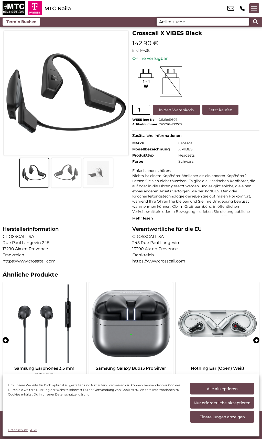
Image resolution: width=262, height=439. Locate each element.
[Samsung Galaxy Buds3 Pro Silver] (131, 323)
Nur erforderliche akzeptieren (222, 402)
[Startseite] (14, 8)
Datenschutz (18, 430)
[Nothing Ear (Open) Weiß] (217, 323)
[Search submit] (255, 22)
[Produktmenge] (141, 110)
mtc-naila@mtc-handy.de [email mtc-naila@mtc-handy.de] (231, 8)
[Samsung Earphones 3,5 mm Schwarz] (44, 323)
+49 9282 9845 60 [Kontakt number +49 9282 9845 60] (242, 8)
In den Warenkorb (176, 109)
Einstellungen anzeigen (222, 416)
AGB (33, 430)
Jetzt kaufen (220, 109)
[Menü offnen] (254, 8)
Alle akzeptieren (222, 388)
